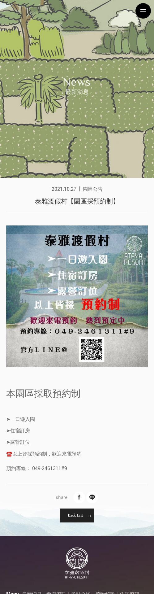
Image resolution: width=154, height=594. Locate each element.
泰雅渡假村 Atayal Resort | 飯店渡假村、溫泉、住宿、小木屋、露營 (26, 11)
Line (92, 497)
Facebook (79, 497)
